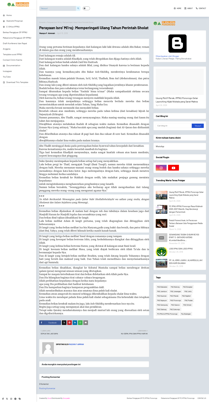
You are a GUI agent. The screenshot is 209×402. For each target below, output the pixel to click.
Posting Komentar (47, 388)
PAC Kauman (161, 296)
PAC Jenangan (175, 291)
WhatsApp (160, 146)
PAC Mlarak (174, 296)
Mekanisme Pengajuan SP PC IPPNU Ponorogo (178, 398)
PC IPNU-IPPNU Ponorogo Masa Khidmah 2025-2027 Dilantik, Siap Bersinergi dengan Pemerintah (186, 209)
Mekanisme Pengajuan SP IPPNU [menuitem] (17, 38)
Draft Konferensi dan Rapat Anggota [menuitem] (15, 46)
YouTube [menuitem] (7, 76)
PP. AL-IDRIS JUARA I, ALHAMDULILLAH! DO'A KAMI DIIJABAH (186, 261)
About (188, 8)
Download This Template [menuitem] (15, 82)
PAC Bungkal (187, 287)
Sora (49, 398)
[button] (86, 8)
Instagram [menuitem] (7, 71)
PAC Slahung (161, 309)
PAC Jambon (162, 291)
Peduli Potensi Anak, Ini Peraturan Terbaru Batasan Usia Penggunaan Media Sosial (186, 223)
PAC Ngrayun (162, 300)
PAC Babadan (162, 287)
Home (177, 8)
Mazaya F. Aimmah (47, 33)
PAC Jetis (188, 291)
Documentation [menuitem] (11, 65)
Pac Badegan (186, 314)
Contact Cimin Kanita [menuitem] (12, 60)
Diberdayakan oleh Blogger (177, 54)
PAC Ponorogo (175, 300)
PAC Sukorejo (175, 309)
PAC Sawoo (175, 305)
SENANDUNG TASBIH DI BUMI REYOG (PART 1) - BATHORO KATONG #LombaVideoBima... (184, 237)
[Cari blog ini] (174, 126)
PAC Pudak (189, 300)
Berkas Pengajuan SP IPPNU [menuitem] (15, 32)
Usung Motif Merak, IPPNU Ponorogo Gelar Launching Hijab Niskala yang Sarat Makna (177, 100)
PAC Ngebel (186, 296)
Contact (201, 8)
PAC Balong (175, 287)
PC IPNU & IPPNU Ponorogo (167, 314)
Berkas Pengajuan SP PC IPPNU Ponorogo (142, 398)
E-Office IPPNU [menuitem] (11, 26)
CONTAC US (202, 398)
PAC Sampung (162, 305)
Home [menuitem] (7, 15)
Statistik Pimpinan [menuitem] (13, 21)
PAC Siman (187, 305)
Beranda (42, 22)
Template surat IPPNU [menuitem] (12, 54)
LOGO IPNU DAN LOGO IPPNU (181, 248)
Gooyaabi (66, 398)
